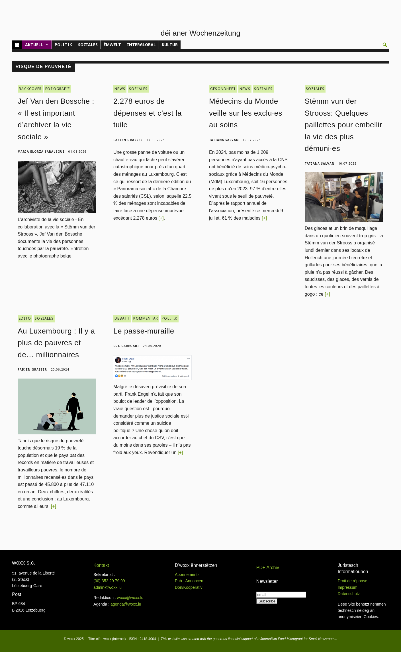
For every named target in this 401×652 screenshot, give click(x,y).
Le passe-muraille (143, 331)
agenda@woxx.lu (126, 604)
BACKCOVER (30, 88)
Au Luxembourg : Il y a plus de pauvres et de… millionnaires (56, 343)
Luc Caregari (126, 346)
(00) (109, 581)
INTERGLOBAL (141, 44)
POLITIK (63, 44)
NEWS (119, 88)
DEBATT (122, 318)
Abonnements (187, 574)
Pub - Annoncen (189, 581)
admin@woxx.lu (107, 587)
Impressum (347, 587)
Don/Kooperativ (188, 587)
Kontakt (101, 565)
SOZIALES (88, 44)
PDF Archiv (267, 567)
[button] (384, 44)
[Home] (17, 44)
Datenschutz (349, 593)
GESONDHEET (223, 88)
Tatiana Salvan (224, 140)
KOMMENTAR (145, 318)
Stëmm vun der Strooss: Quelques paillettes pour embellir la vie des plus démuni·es (343, 125)
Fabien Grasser (128, 140)
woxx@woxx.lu (130, 597)
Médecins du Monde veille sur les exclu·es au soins (245, 113)
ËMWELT (112, 44)
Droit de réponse (352, 581)
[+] (160, 218)
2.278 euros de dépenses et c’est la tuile (147, 113)
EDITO (25, 318)
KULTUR (170, 44)
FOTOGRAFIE (57, 88)
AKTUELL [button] (37, 44)
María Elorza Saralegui (41, 152)
